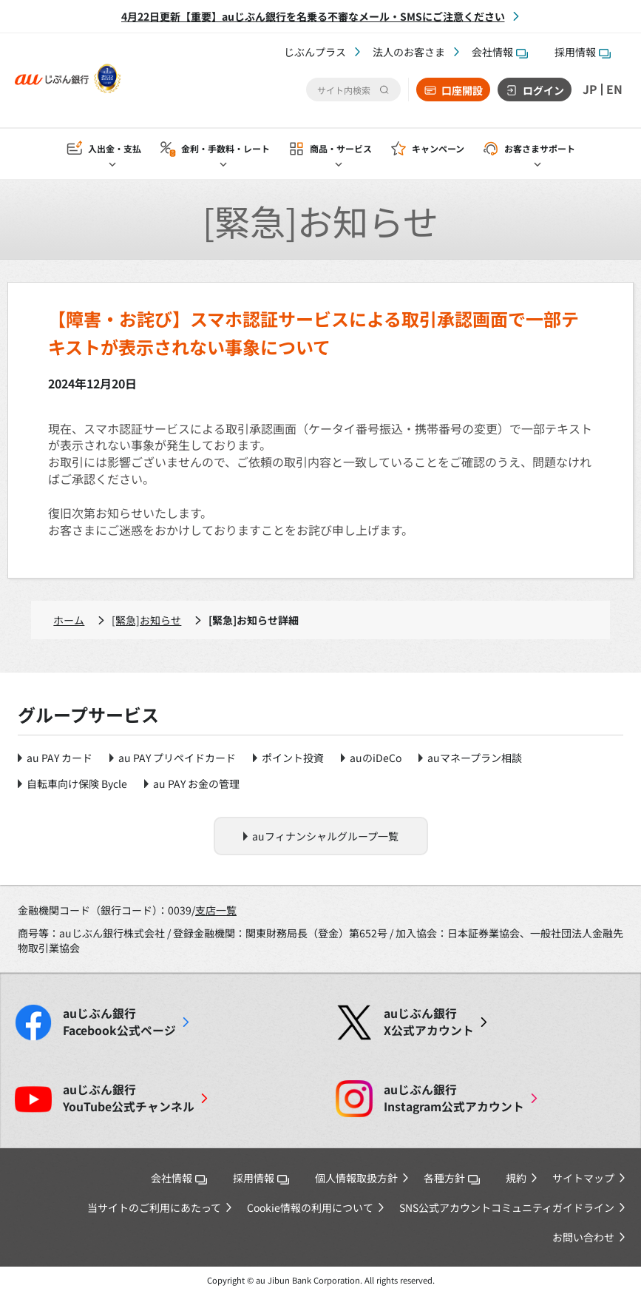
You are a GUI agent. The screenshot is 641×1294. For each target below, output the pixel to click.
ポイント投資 (293, 757)
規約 (516, 1177)
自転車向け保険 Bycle (77, 783)
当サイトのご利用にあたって (154, 1207)
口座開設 (462, 90)
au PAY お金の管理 (196, 783)
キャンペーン (438, 149)
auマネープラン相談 (474, 757)
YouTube (128, 1098)
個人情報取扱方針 (356, 1177)
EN (614, 89)
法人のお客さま (409, 51)
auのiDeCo (375, 757)
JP (590, 89)
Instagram (454, 1098)
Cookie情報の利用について (310, 1207)
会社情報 (500, 51)
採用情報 (582, 51)
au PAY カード (59, 757)
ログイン (543, 90)
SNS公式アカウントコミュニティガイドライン (506, 1207)
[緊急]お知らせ (146, 620)
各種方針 (452, 1177)
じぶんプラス (315, 51)
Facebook (119, 1022)
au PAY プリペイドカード (177, 757)
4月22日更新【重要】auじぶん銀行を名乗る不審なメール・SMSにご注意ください (313, 16)
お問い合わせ (583, 1237)
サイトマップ (583, 1177)
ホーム (68, 620)
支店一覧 (216, 910)
